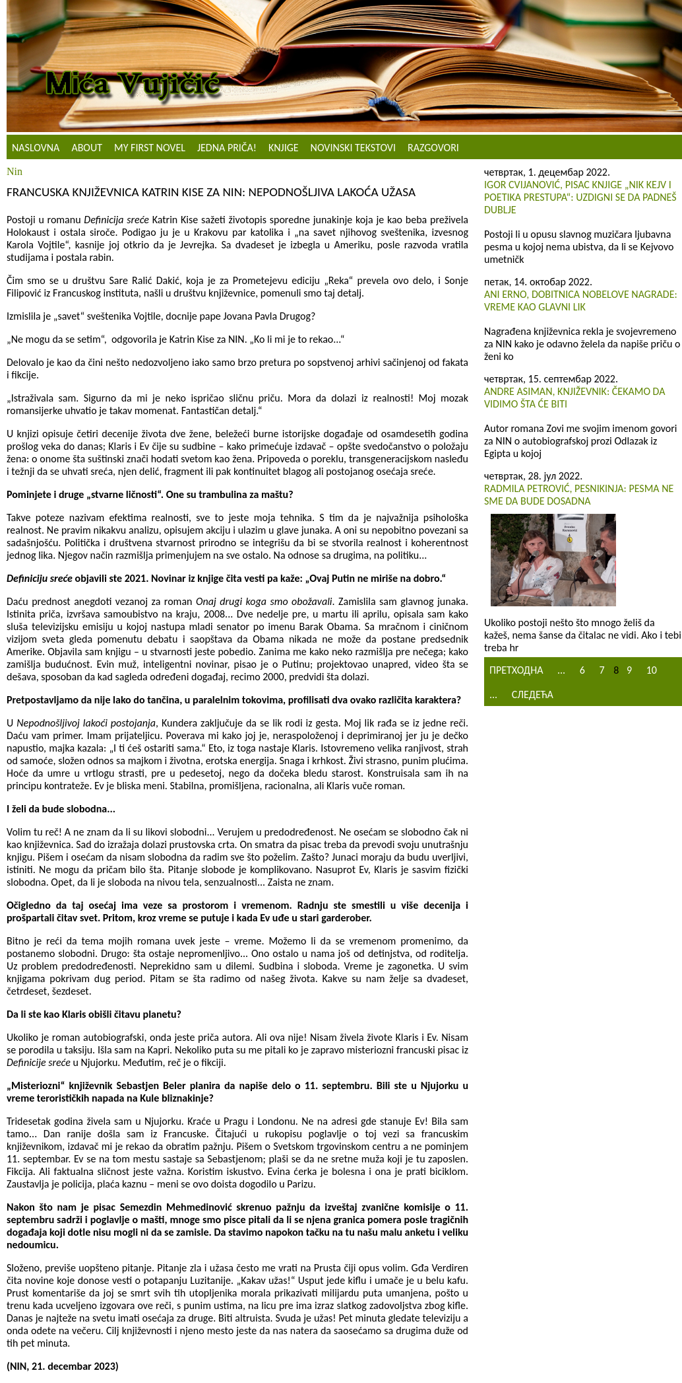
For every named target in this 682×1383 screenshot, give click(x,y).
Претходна (516, 670)
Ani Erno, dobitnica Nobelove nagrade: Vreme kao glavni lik (580, 300)
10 (651, 670)
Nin (14, 171)
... (561, 670)
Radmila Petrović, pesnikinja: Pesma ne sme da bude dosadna (578, 494)
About (86, 147)
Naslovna (35, 147)
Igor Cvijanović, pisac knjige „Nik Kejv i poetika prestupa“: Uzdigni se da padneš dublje (580, 197)
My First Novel (149, 147)
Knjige (283, 147)
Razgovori (433, 147)
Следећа (532, 694)
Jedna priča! (227, 147)
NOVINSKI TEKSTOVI (353, 147)
